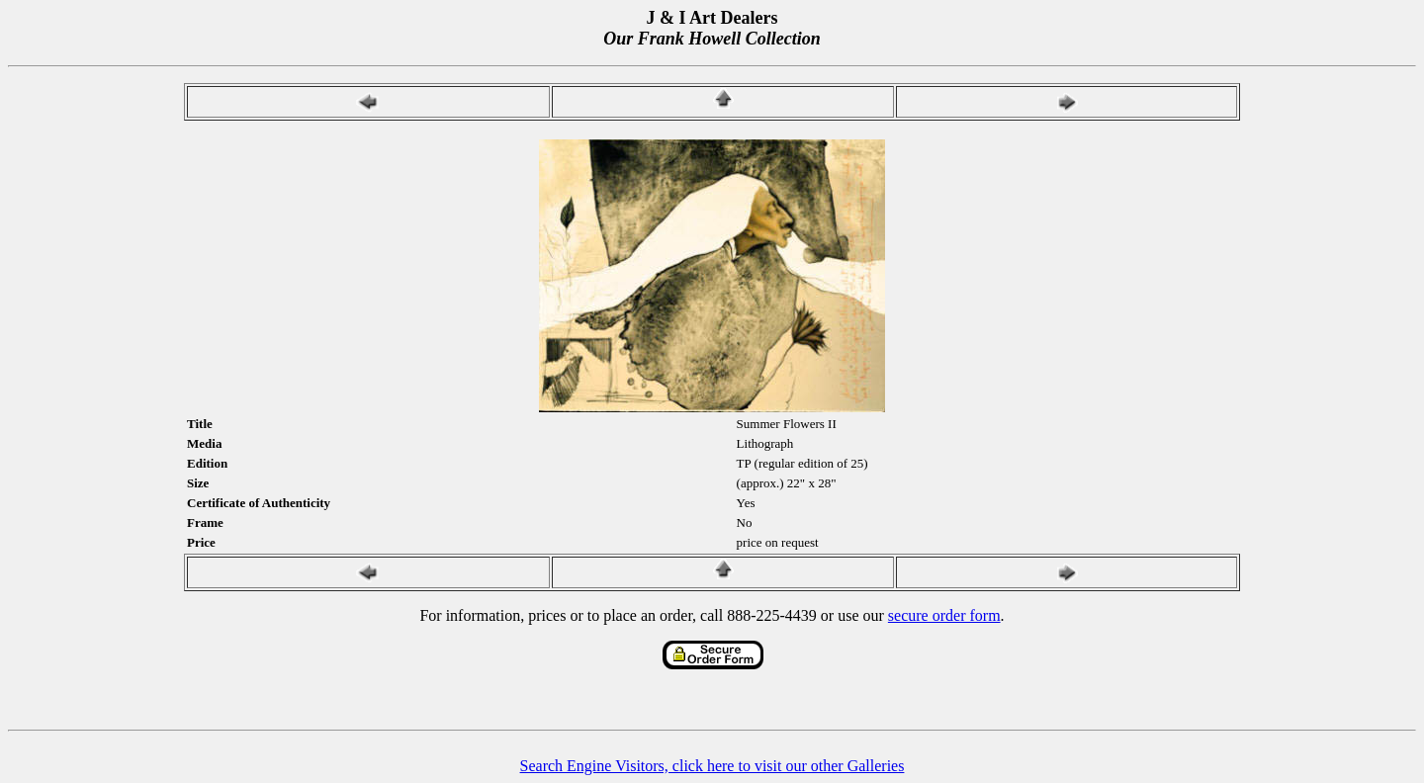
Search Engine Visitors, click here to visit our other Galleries (712, 765)
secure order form (944, 615)
